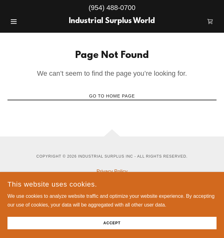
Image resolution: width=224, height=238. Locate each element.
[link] (112, 21)
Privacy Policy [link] (112, 171)
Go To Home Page (112, 95)
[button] (23, 21)
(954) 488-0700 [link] (111, 8)
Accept (112, 223)
